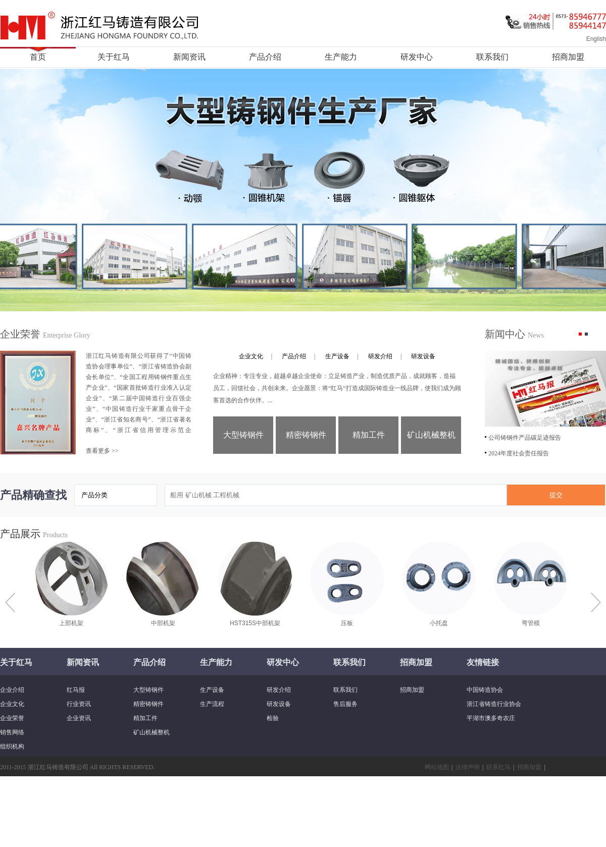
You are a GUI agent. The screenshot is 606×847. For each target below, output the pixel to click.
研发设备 (423, 356)
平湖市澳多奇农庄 (491, 718)
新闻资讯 (189, 57)
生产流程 (212, 704)
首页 (38, 57)
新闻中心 (514, 334)
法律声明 (468, 767)
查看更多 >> (102, 450)
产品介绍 (265, 57)
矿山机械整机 (431, 435)
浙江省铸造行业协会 (494, 704)
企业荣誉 (45, 334)
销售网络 (12, 732)
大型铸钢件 (243, 435)
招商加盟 (568, 57)
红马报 (76, 689)
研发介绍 (380, 356)
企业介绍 (12, 689)
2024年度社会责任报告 (518, 453)
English (596, 38)
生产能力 (341, 57)
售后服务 (345, 704)
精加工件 (368, 435)
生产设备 (337, 356)
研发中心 (416, 57)
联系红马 (498, 767)
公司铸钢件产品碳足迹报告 (524, 437)
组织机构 (12, 746)
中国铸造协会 (485, 689)
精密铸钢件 (306, 435)
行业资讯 (79, 704)
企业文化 (251, 356)
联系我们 (492, 57)
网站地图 (437, 767)
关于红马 (113, 57)
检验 (273, 718)
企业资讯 (79, 718)
